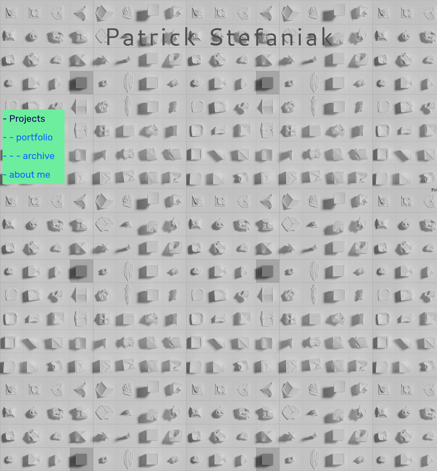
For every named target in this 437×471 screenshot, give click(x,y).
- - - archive (28, 156)
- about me (26, 174)
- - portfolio (27, 137)
